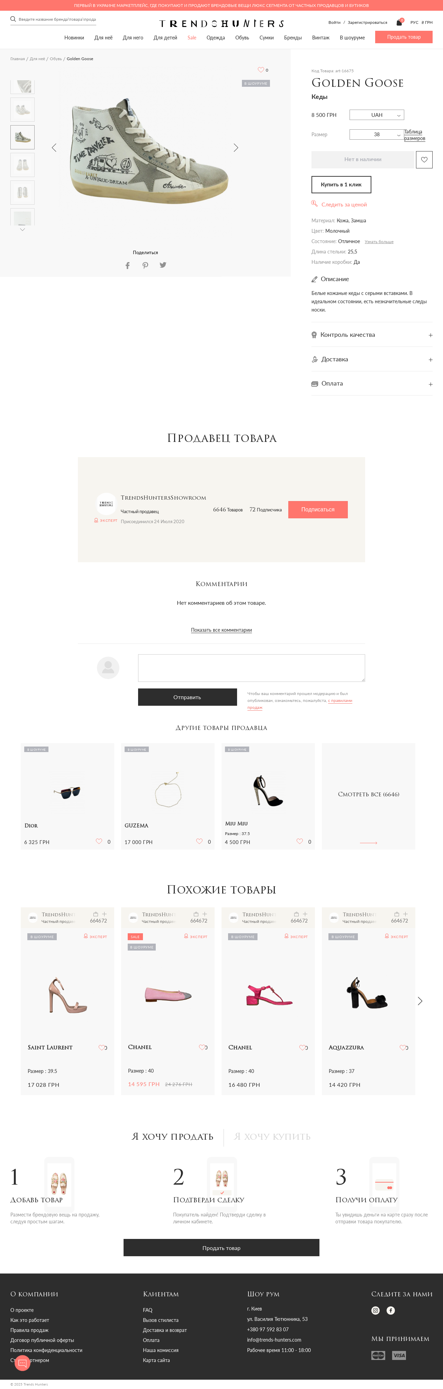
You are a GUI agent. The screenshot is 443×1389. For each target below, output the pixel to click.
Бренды (293, 37)
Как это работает (29, 1321)
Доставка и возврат (165, 1331)
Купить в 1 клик (341, 184)
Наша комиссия (161, 1351)
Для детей (165, 37)
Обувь (242, 37)
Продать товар (404, 37)
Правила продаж (29, 1331)
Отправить (173, 697)
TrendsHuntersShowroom (163, 498)
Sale (192, 37)
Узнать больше (379, 241)
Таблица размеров (414, 135)
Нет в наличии (362, 159)
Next (236, 147)
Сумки (267, 37)
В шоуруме (352, 37)
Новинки (74, 37)
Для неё (103, 37)
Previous (54, 147)
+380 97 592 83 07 (268, 1330)
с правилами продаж (291, 700)
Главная (17, 58)
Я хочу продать (171, 1138)
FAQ (147, 1311)
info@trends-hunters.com (274, 1341)
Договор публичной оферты (42, 1341)
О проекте (22, 1311)
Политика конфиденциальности (46, 1351)
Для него (133, 37)
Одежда (216, 37)
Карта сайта (156, 1361)
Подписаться (318, 509)
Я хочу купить (275, 1138)
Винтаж (320, 37)
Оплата (151, 1341)
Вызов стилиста (161, 1321)
